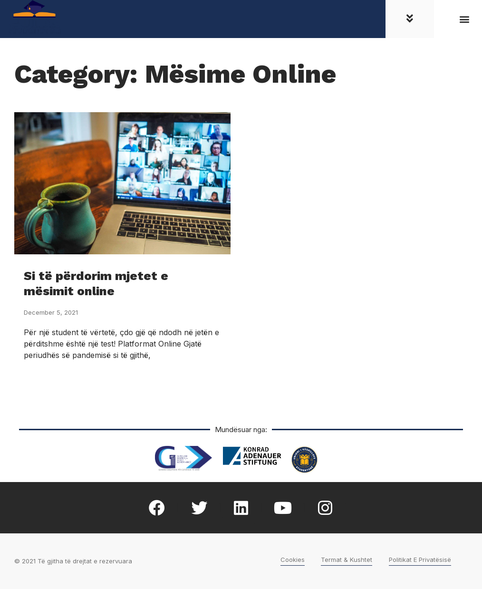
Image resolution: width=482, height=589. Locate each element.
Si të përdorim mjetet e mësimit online (96, 283)
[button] (464, 19)
